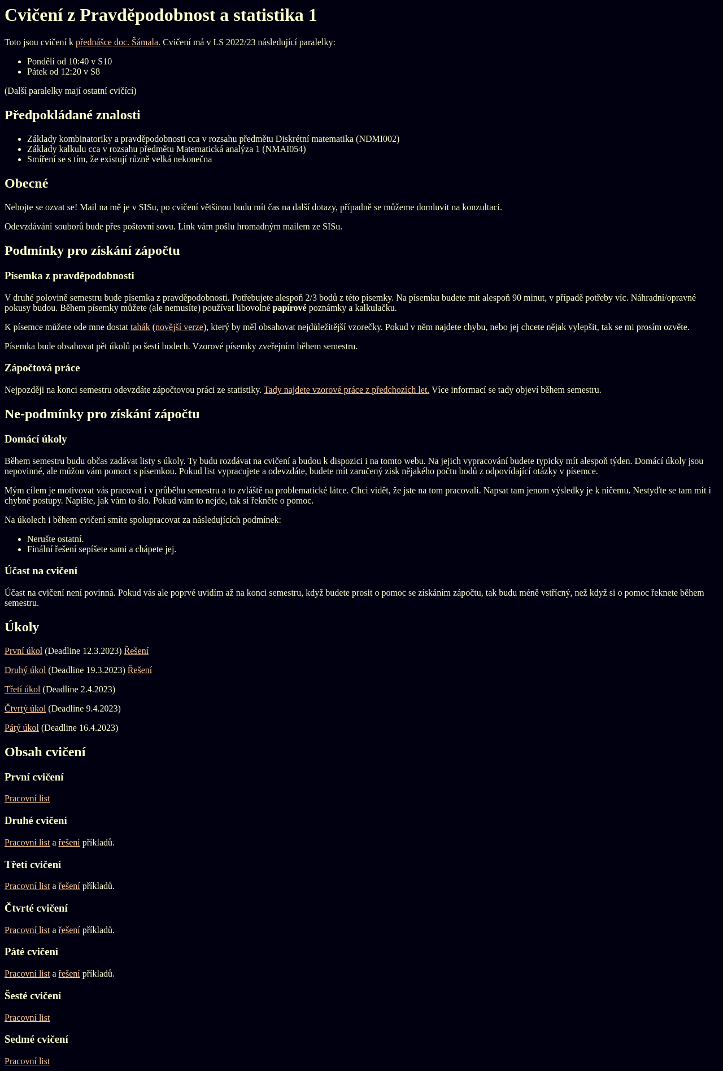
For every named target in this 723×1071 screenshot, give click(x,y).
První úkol (23, 651)
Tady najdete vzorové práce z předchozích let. (346, 389)
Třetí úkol (23, 689)
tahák (140, 327)
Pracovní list (27, 798)
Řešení (136, 651)
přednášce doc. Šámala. (118, 42)
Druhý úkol (25, 670)
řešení (69, 842)
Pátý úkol (22, 727)
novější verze (179, 327)
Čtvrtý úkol (25, 708)
